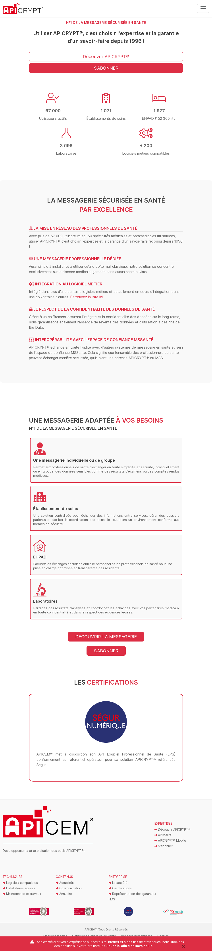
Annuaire (64, 894)
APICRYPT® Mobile (170, 840)
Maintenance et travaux (22, 894)
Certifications (120, 888)
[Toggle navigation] (203, 8)
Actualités (65, 883)
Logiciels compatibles (20, 883)
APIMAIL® (163, 835)
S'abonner (163, 846)
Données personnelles (136, 936)
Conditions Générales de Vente (94, 936)
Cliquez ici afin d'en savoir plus (128, 946)
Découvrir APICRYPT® (172, 829)
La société (118, 883)
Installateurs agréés (19, 888)
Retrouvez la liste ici (86, 297)
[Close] (183, 946)
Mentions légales (55, 936)
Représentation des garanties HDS (132, 896)
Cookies (163, 936)
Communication (69, 888)
